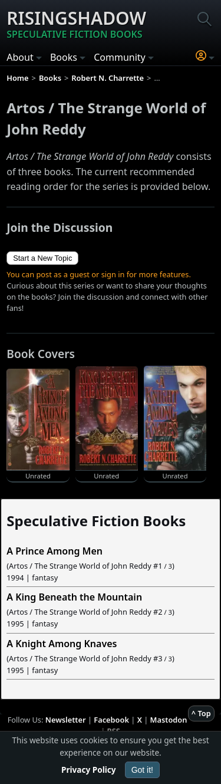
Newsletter (65, 719)
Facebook (111, 719)
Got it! (142, 770)
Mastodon (168, 719)
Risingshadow (76, 23)
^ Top (201, 713)
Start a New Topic (42, 258)
